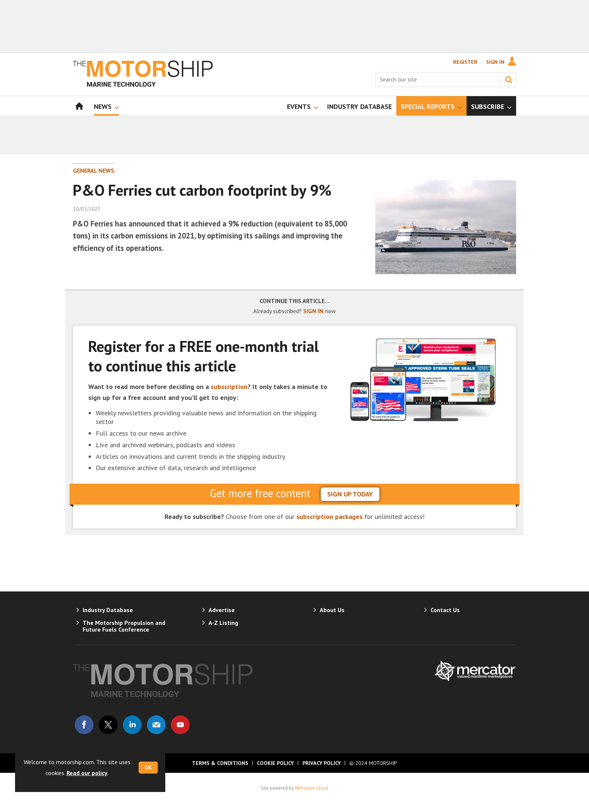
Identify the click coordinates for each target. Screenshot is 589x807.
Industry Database (108, 610)
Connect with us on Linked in (132, 725)
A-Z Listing (223, 622)
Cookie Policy (275, 763)
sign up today (350, 494)
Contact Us (445, 610)
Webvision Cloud (311, 788)
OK (148, 767)
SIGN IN (313, 311)
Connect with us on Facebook (84, 725)
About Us (332, 610)
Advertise (221, 610)
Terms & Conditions (220, 763)
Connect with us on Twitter (108, 725)
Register (465, 62)
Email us (156, 725)
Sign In (495, 62)
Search (509, 80)
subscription (229, 386)
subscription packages (329, 516)
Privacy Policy (321, 763)
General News (93, 170)
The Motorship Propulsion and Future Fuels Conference (124, 626)
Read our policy (86, 773)
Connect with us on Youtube (180, 725)
